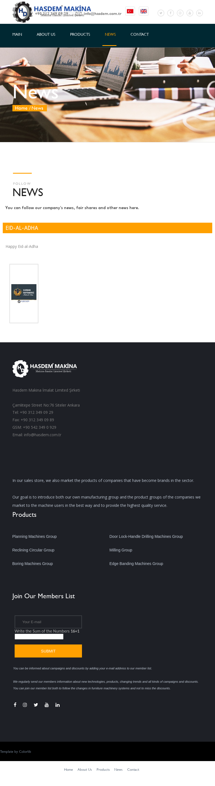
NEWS (110, 34)
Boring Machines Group (32, 563)
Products (103, 769)
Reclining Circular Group (33, 550)
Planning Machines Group (34, 536)
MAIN (17, 34)
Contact (133, 769)
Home (21, 108)
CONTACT (140, 34)
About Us (85, 769)
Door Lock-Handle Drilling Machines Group (146, 536)
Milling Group (121, 550)
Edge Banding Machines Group (136, 563)
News (118, 769)
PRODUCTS (80, 34)
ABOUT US (46, 34)
